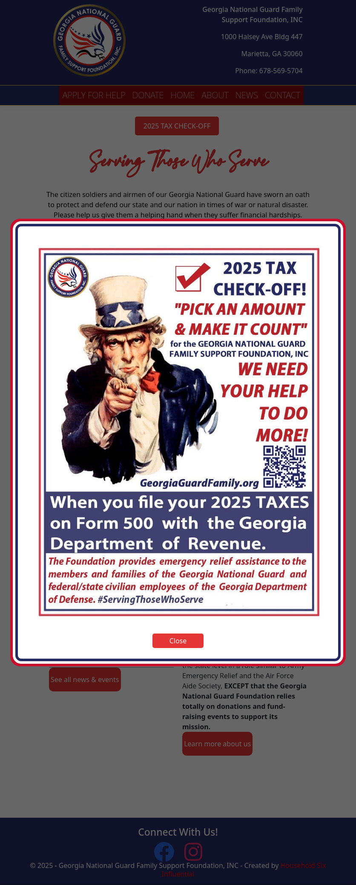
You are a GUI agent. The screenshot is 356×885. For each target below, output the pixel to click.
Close (178, 640)
